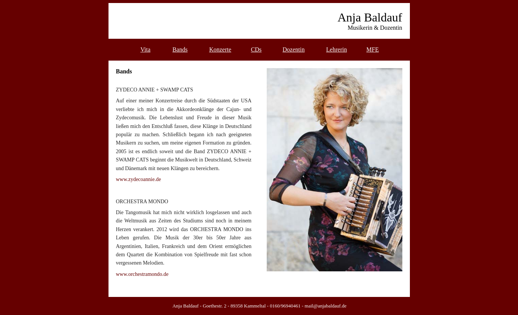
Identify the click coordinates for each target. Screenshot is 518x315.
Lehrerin (336, 49)
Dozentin (294, 49)
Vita (146, 49)
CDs (256, 49)
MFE (373, 49)
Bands (180, 49)
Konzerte (220, 49)
